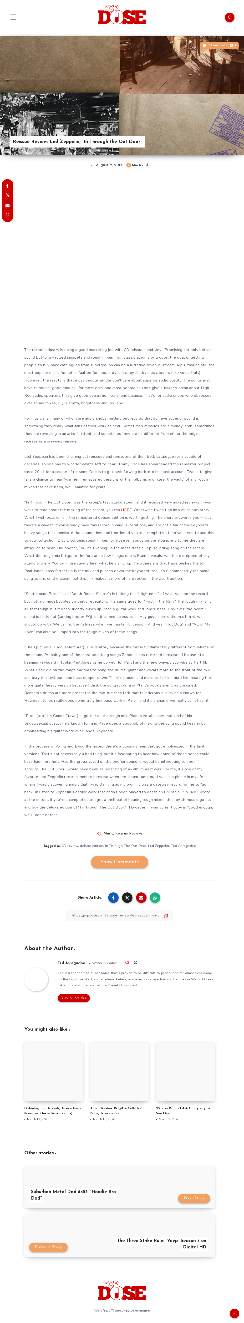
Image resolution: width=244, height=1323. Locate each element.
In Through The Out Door (125, 846)
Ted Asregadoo (183, 846)
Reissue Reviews (128, 833)
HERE (126, 510)
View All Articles (73, 998)
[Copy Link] (119, 915)
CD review (70, 846)
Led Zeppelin (158, 846)
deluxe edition (91, 846)
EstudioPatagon (138, 1311)
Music (108, 833)
